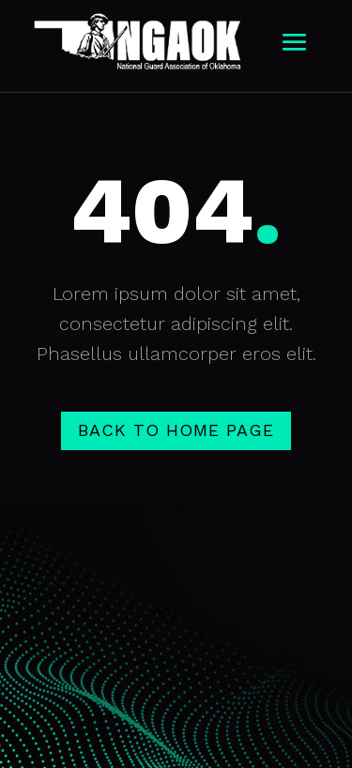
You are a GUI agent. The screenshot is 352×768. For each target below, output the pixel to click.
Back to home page (176, 430)
